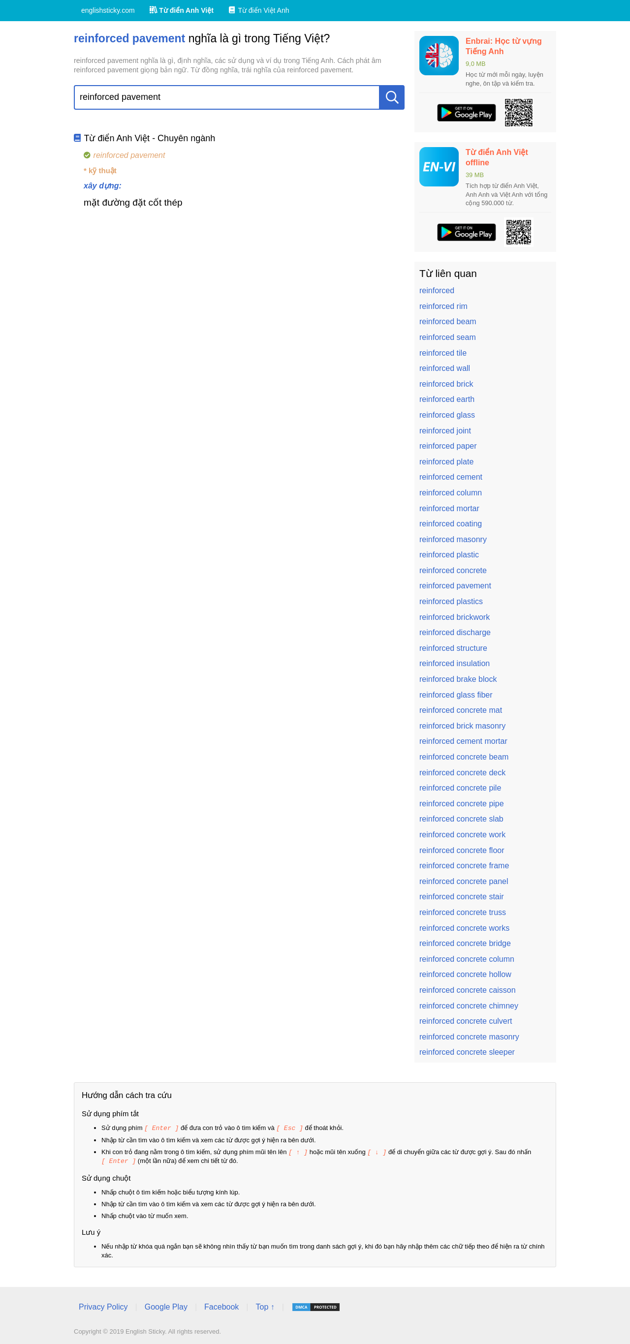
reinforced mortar (449, 508)
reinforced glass (447, 415)
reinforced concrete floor (461, 850)
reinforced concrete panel (463, 881)
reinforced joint (445, 431)
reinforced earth (446, 399)
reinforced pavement (455, 585)
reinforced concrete (453, 570)
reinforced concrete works (464, 928)
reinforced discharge (455, 632)
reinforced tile (443, 353)
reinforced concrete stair (461, 896)
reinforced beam (447, 321)
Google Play (166, 1305)
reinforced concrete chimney (468, 1006)
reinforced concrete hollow (465, 974)
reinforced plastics (451, 601)
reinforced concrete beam (463, 757)
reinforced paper (448, 446)
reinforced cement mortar (463, 741)
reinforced (436, 290)
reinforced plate (446, 462)
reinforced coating (450, 523)
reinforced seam (447, 337)
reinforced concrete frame (464, 865)
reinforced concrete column (466, 959)
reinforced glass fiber (456, 695)
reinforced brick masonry (462, 726)
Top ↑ (264, 1305)
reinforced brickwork (454, 617)
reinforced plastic (449, 554)
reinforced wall (444, 368)
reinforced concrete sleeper (467, 1052)
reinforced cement (450, 477)
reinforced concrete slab (461, 819)
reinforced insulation (454, 663)
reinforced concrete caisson (467, 990)
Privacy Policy (103, 1305)
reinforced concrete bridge (465, 943)
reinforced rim (443, 306)
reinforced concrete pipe (461, 803)
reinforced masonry (453, 539)
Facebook (221, 1305)
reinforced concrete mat (460, 710)
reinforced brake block (458, 679)
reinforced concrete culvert (465, 1021)
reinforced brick (446, 384)
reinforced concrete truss (462, 912)
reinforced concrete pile (460, 788)
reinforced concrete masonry (469, 1037)
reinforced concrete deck (462, 772)
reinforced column (450, 493)
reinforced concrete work (462, 834)
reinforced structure (453, 648)
